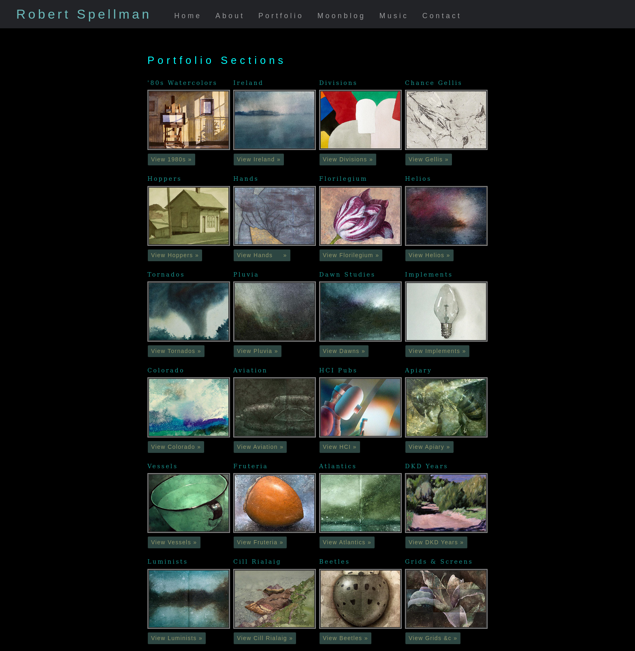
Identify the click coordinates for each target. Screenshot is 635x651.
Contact (442, 16)
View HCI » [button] (340, 447)
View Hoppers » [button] (175, 255)
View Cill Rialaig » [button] (265, 638)
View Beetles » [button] (345, 638)
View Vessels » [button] (174, 542)
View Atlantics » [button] (347, 542)
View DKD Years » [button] (436, 542)
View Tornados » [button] (176, 351)
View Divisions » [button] (348, 159)
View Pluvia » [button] (257, 351)
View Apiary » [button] (429, 447)
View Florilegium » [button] (351, 255)
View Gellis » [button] (429, 159)
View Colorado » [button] (176, 447)
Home (188, 16)
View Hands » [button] (262, 255)
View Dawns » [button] (344, 351)
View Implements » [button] (437, 351)
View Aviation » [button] (260, 447)
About (230, 16)
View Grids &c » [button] (433, 638)
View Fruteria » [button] (260, 542)
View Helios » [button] (429, 255)
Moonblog (342, 16)
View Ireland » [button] (259, 159)
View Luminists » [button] (176, 638)
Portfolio (281, 16)
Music (394, 16)
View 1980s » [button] (171, 159)
